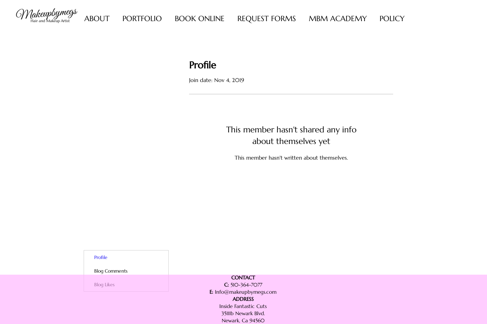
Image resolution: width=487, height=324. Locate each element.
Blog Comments (111, 271)
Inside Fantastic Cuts (243, 306)
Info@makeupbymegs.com (245, 292)
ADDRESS (243, 299)
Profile (100, 257)
